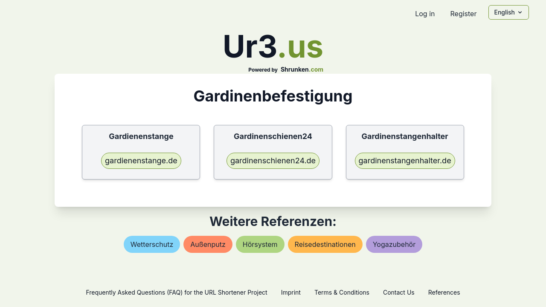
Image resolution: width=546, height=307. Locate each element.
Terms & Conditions (341, 292)
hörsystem (260, 244)
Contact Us (399, 292)
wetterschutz (152, 244)
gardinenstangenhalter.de (405, 160)
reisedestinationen (325, 244)
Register (463, 13)
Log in (425, 13)
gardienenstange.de (141, 160)
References (444, 292)
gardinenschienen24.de (273, 160)
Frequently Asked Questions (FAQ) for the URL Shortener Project (176, 292)
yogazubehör (394, 244)
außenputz (207, 244)
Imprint (291, 292)
